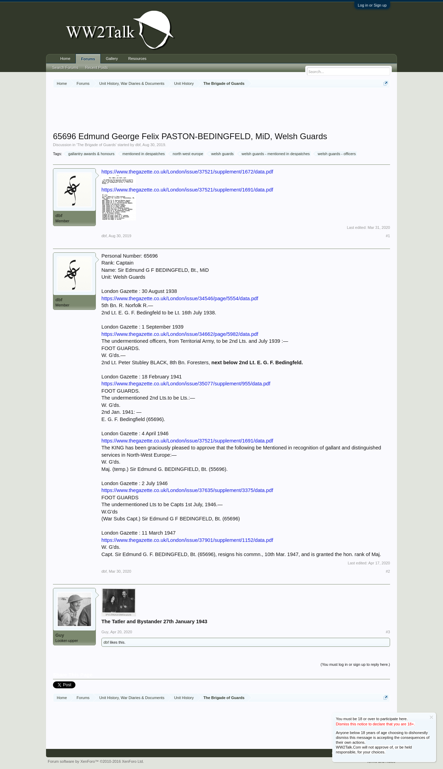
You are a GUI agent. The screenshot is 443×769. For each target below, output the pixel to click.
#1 (388, 236)
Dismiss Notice (431, 717)
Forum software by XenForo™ (96, 761)
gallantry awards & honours (90, 154)
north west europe (187, 154)
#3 (388, 632)
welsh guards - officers (336, 154)
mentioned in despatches (142, 154)
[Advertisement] (221, 110)
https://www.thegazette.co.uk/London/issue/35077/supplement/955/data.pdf (185, 383)
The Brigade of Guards (96, 145)
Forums (88, 59)
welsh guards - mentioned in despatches (274, 154)
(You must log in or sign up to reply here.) (355, 664)
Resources (137, 58)
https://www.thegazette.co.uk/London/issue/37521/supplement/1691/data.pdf (187, 190)
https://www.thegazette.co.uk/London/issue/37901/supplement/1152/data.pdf (187, 540)
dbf (138, 145)
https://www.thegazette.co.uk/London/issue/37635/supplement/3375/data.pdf (187, 490)
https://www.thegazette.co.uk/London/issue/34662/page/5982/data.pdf (179, 334)
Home (65, 58)
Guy (59, 635)
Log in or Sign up (372, 5)
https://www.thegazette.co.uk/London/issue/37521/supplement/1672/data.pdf (187, 172)
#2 (388, 571)
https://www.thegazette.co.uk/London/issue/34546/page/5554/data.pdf (179, 298)
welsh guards (221, 154)
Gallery (112, 58)
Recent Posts (96, 67)
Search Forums (65, 67)
